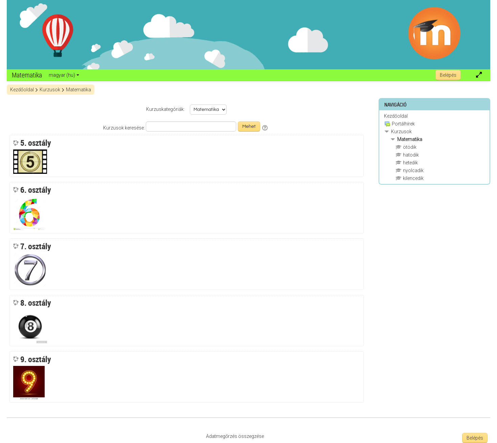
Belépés (448, 75)
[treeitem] (434, 116)
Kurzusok (401, 131)
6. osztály (35, 190)
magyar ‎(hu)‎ (64, 75)
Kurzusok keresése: (124, 128)
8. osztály (35, 303)
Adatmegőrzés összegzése (235, 436)
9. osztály (35, 359)
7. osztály (35, 246)
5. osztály (35, 143)
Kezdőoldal (396, 116)
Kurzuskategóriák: (165, 109)
